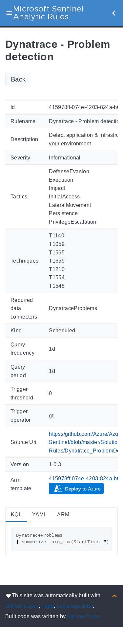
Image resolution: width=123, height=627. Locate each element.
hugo (48, 606)
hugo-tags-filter (75, 606)
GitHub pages (22, 606)
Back (18, 79)
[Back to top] (114, 595)
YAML (39, 514)
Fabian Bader (83, 616)
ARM (63, 514)
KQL (16, 514)
